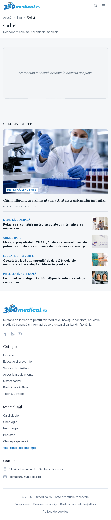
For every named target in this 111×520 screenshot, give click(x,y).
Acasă (7, 17)
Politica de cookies (55, 511)
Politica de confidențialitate (78, 504)
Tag (19, 17)
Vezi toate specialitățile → (21, 447)
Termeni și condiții (45, 504)
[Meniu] (104, 6)
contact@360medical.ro (25, 476)
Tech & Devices (13, 393)
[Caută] (95, 5)
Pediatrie (9, 435)
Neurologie (10, 428)
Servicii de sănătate (16, 368)
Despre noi (22, 504)
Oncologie (10, 422)
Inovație (8, 355)
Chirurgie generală (15, 441)
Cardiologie (11, 415)
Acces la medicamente (18, 374)
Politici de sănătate (15, 387)
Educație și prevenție (17, 361)
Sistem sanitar (12, 381)
